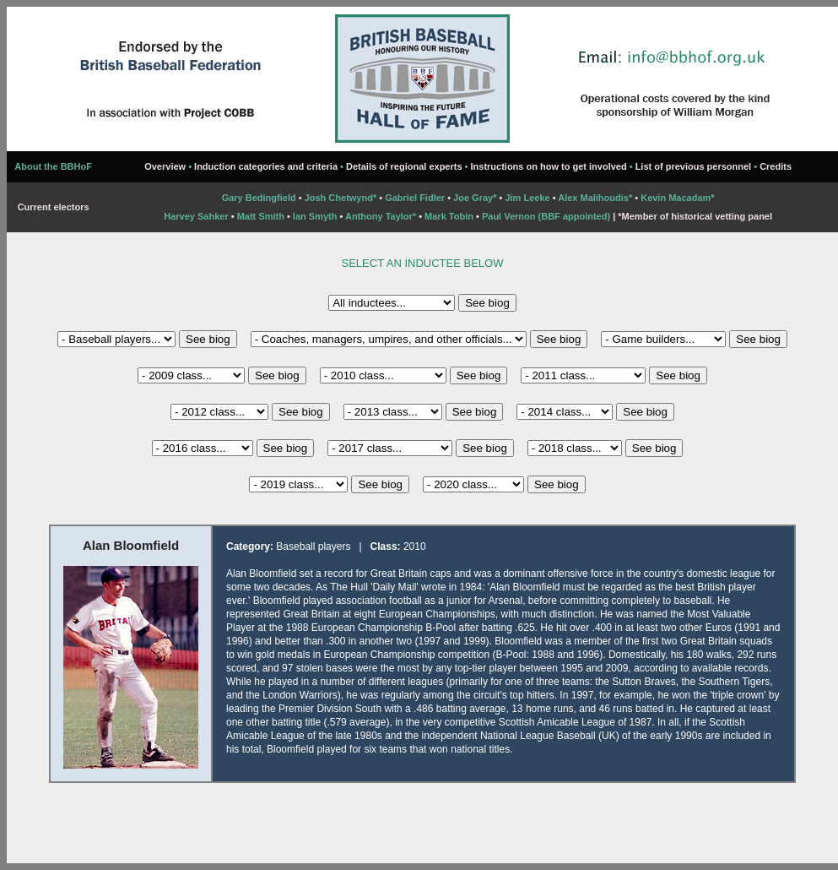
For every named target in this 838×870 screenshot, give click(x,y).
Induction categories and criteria (266, 166)
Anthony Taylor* (380, 216)
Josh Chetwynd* (341, 198)
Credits (776, 166)
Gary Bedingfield (259, 198)
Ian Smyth (315, 216)
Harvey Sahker (196, 216)
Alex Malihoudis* (595, 198)
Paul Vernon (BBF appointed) (546, 216)
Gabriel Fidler (415, 198)
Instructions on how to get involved (549, 166)
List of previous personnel (693, 166)
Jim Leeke (527, 198)
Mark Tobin (448, 216)
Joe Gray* (476, 198)
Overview (165, 166)
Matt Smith (260, 216)
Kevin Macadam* (677, 198)
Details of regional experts (404, 166)
